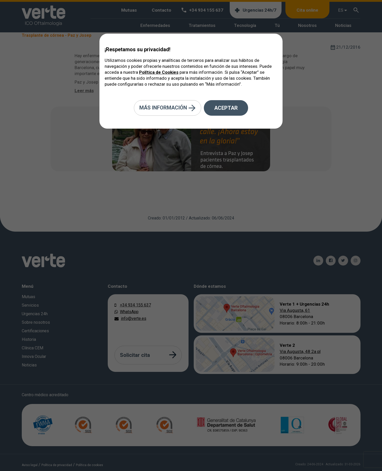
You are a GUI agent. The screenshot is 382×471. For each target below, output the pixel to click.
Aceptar (226, 108)
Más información (167, 108)
